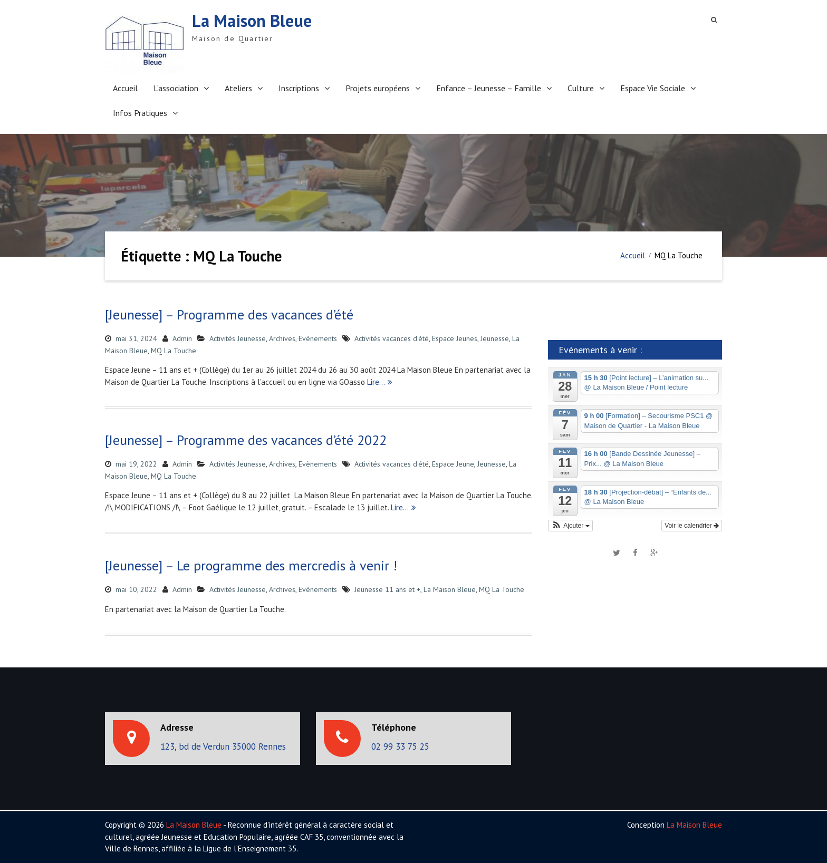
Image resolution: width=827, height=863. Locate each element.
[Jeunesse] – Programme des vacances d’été (229, 314)
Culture (581, 88)
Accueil (125, 88)
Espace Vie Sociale (652, 88)
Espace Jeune (453, 464)
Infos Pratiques (140, 113)
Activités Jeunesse (237, 338)
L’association (175, 88)
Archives (282, 338)
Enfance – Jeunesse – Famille (488, 88)
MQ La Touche (173, 350)
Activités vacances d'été (391, 338)
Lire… (376, 382)
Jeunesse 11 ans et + (387, 589)
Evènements (318, 338)
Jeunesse (494, 338)
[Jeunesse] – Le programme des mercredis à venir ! (251, 565)
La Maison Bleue (252, 20)
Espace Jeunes (454, 338)
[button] (570, 525)
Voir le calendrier (692, 525)
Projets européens (377, 88)
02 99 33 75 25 (400, 746)
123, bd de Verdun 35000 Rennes (223, 746)
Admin (182, 338)
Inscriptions (298, 88)
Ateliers (238, 88)
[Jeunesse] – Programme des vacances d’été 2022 (246, 440)
